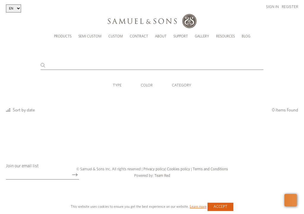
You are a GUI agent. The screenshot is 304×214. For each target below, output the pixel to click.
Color (147, 85)
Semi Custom (90, 36)
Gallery (202, 36)
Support (180, 36)
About (161, 36)
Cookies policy (178, 169)
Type (117, 85)
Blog (246, 36)
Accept (220, 207)
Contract (139, 36)
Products (63, 36)
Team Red (162, 176)
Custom (115, 36)
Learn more (198, 206)
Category (181, 85)
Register (290, 7)
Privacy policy (154, 169)
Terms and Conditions (210, 169)
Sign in (272, 7)
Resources (225, 36)
